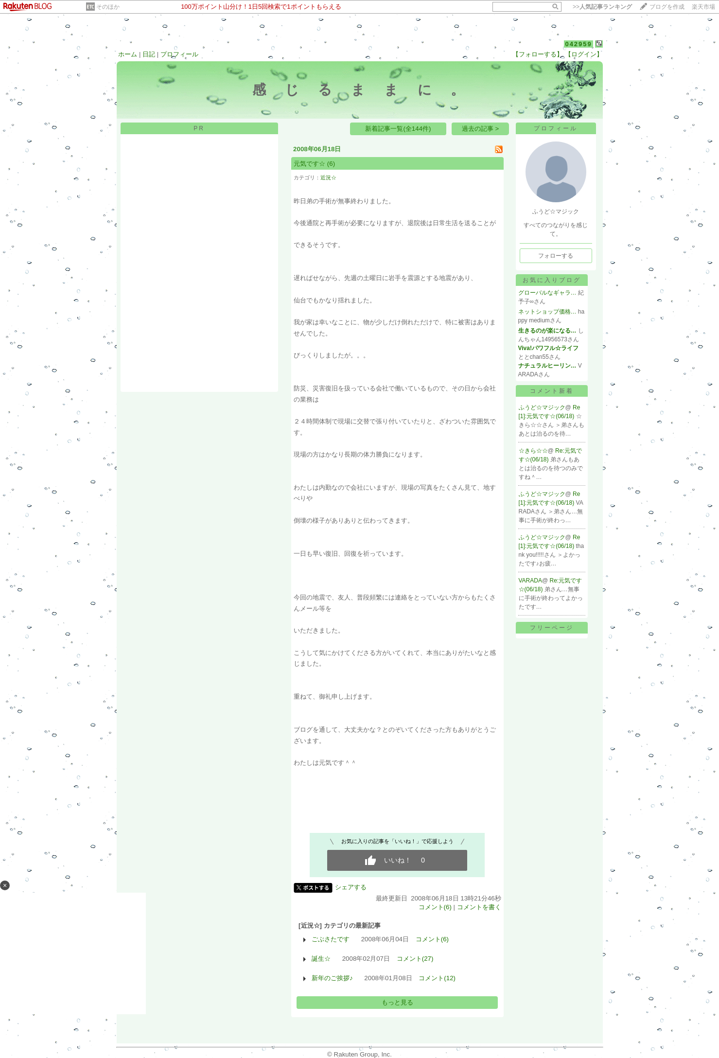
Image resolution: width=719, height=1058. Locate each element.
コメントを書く (479, 907)
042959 (578, 44)
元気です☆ (309, 163)
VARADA (530, 580)
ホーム (127, 54)
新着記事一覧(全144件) (398, 128)
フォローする (555, 255)
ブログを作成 (666, 6)
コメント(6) (435, 907)
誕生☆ (321, 958)
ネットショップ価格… (547, 311)
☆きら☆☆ (533, 450)
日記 (148, 54)
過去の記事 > (480, 128)
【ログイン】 (584, 54)
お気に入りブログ (552, 280)
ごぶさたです (331, 939)
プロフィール (179, 54)
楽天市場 (703, 6)
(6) (331, 163)
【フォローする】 (537, 54)
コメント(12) (437, 978)
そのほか (108, 6)
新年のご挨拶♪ (332, 978)
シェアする (351, 887)
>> (602, 6)
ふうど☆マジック (542, 407)
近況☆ (328, 177)
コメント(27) (415, 958)
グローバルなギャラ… (547, 292)
